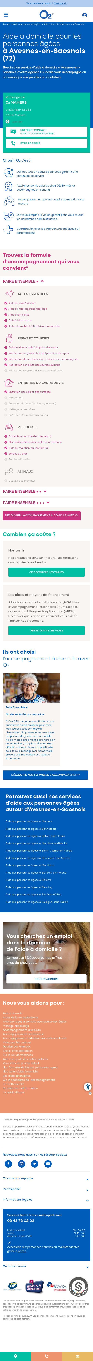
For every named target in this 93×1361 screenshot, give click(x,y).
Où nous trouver (14, 1266)
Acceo (22, 1251)
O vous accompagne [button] (18, 1178)
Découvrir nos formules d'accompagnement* (45, 775)
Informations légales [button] (17, 1199)
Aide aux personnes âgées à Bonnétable (31, 828)
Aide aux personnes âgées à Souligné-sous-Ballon (37, 902)
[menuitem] (15, 1356)
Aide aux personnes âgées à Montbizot (30, 865)
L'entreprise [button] (11, 1189)
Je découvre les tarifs (46, 572)
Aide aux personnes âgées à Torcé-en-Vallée (33, 894)
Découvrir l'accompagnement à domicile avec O (41, 515)
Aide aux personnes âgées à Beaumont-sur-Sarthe (38, 858)
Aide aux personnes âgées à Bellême (28, 879)
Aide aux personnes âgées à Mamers (29, 821)
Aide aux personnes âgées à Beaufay (29, 887)
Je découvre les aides (46, 630)
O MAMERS (16, 102)
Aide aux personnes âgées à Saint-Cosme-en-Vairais (39, 850)
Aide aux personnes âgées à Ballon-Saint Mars (35, 836)
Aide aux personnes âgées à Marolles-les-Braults (36, 843)
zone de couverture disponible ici (35, 1133)
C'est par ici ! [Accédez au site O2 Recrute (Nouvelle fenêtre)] (60, 3)
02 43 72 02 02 (77, 1137)
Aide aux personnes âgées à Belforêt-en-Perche (36, 872)
